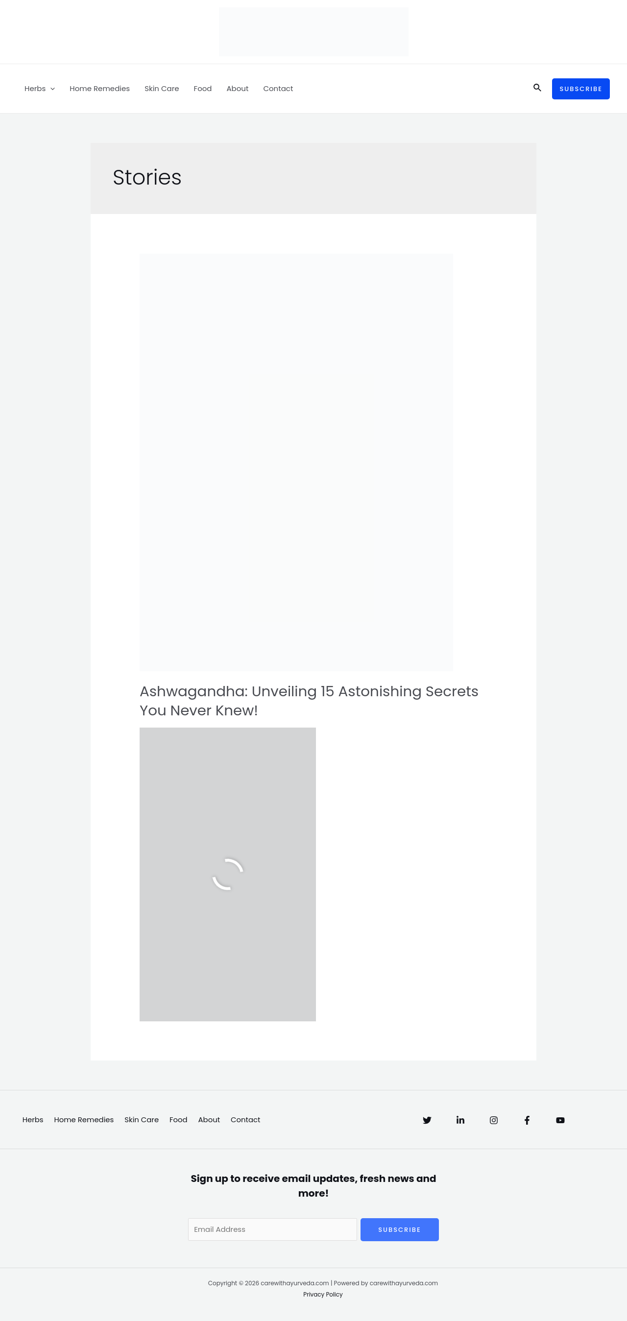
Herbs (39, 88)
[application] (50, 88)
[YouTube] (560, 1120)
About (237, 88)
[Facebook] (527, 1120)
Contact (278, 88)
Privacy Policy (323, 1295)
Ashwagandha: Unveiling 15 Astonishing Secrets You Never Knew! (313, 701)
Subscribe (399, 1229)
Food (203, 88)
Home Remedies (100, 88)
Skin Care (162, 88)
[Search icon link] (537, 88)
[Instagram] (493, 1120)
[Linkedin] (460, 1120)
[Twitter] (427, 1120)
